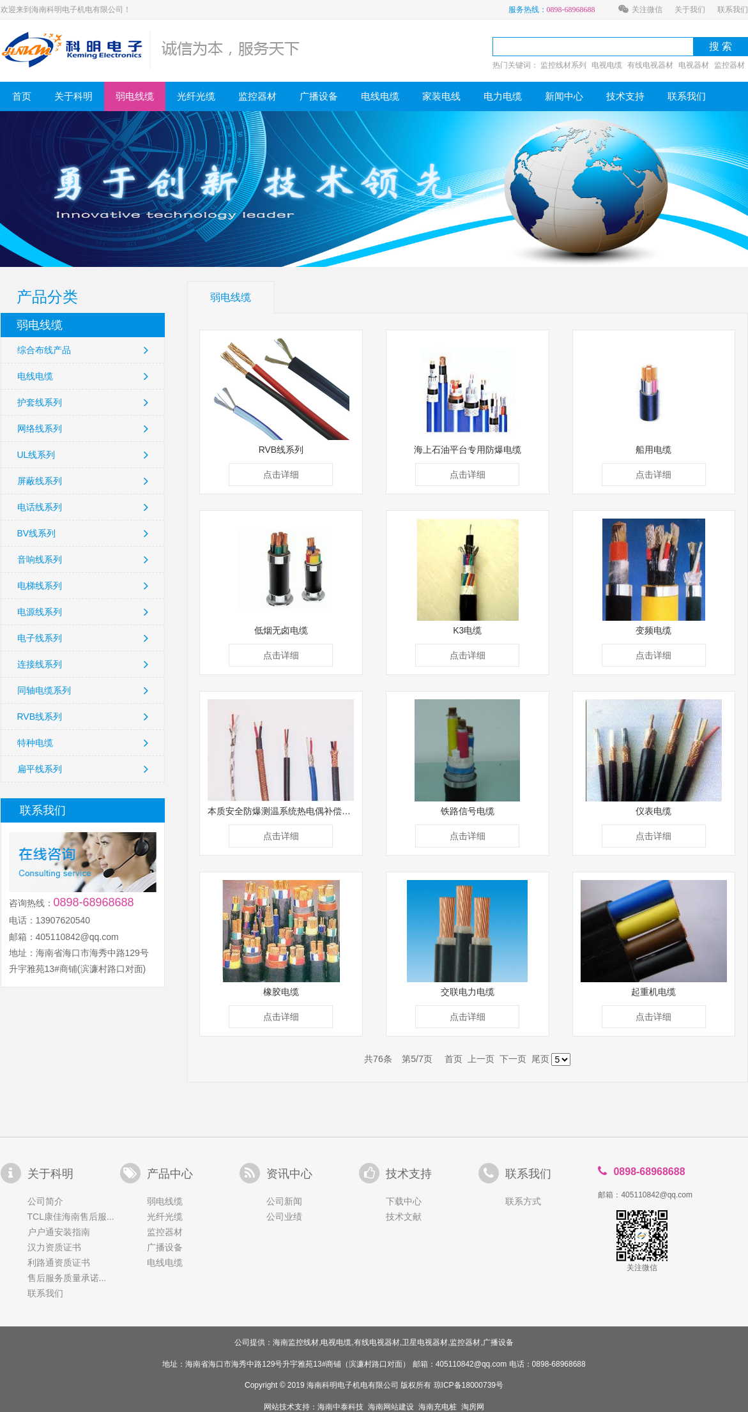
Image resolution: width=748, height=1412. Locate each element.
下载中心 (404, 1201)
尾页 (540, 1059)
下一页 (513, 1059)
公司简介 (45, 1201)
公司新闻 (284, 1201)
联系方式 (523, 1201)
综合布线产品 (82, 350)
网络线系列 (82, 428)
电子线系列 (82, 638)
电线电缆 (380, 96)
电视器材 (693, 65)
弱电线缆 (135, 96)
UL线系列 (82, 454)
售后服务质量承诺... (67, 1278)
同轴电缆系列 (82, 690)
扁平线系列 (82, 769)
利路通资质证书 (58, 1262)
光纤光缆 (196, 96)
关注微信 (640, 9)
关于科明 (73, 96)
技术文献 (404, 1216)
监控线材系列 (563, 65)
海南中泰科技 (340, 1406)
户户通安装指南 (58, 1232)
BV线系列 (82, 533)
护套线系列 (82, 402)
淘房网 (472, 1406)
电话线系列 (82, 507)
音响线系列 (82, 559)
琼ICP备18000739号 (468, 1385)
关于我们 (690, 9)
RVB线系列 (82, 716)
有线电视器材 (650, 65)
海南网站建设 (391, 1406)
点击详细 (281, 474)
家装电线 (441, 96)
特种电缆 (82, 742)
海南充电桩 (437, 1406)
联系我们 (732, 9)
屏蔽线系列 (82, 481)
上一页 (481, 1059)
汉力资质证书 (54, 1247)
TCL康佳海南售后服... (70, 1216)
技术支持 (625, 96)
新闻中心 (564, 96)
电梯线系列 (82, 585)
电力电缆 (503, 96)
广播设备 (319, 96)
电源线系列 (82, 612)
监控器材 (729, 65)
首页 (21, 96)
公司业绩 (284, 1216)
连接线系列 (82, 664)
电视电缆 (607, 65)
